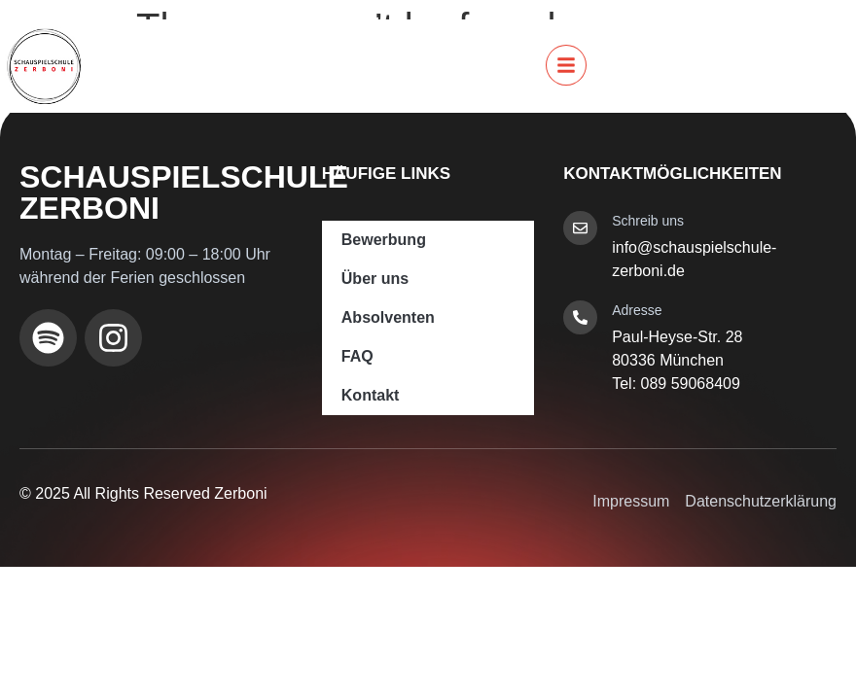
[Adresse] (580, 317)
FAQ (357, 356)
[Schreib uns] (580, 228)
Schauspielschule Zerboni (183, 192)
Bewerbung (383, 239)
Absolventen (388, 317)
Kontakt (370, 395)
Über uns (375, 278)
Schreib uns (648, 220)
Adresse (636, 310)
